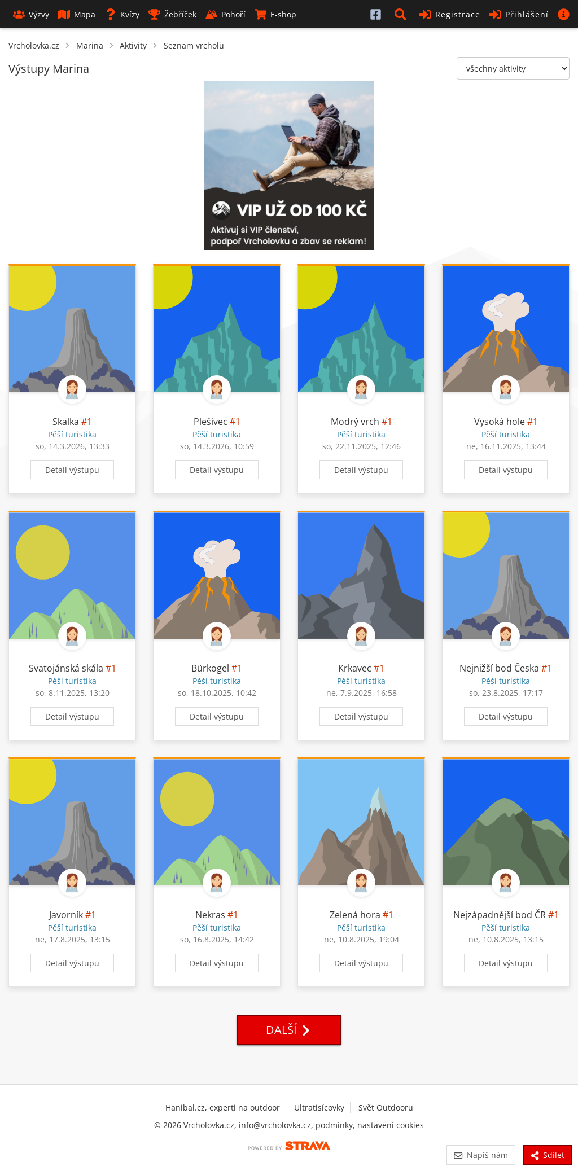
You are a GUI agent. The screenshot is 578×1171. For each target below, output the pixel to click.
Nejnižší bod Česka (499, 668)
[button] (402, 14)
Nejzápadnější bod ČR (499, 915)
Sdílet (547, 1155)
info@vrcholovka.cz (275, 1125)
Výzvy (31, 14)
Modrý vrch (355, 421)
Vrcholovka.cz (33, 45)
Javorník (66, 915)
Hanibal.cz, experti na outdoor (222, 1107)
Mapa (76, 14)
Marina (89, 45)
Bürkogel (210, 668)
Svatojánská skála (66, 668)
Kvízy (121, 14)
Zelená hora (355, 915)
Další (289, 1029)
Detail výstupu (72, 469)
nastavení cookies (390, 1125)
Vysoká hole (499, 421)
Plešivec (210, 421)
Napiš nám (480, 1155)
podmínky (334, 1125)
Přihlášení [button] (519, 14)
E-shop (275, 14)
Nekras (210, 915)
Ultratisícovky (319, 1107)
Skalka (65, 421)
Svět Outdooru (385, 1107)
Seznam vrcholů (194, 45)
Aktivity (133, 45)
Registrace (449, 14)
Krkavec (354, 668)
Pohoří (225, 14)
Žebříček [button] (172, 14)
